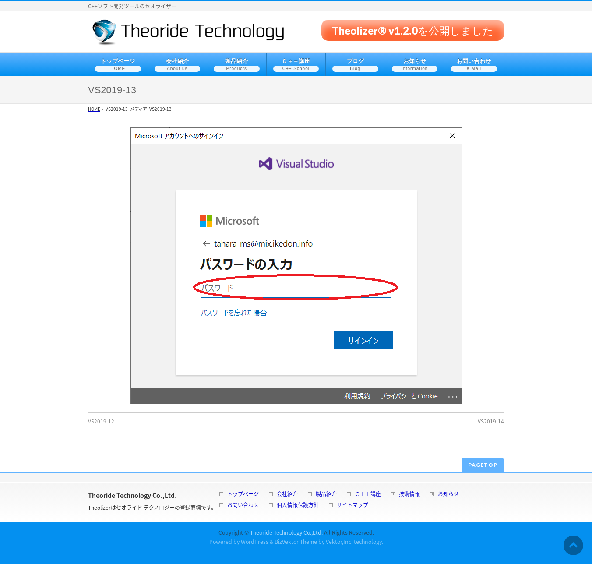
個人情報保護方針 (298, 505)
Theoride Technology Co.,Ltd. (286, 532)
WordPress (254, 542)
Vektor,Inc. (339, 542)
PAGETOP (482, 465)
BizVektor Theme (296, 542)
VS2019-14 (491, 421)
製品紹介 (326, 494)
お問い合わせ (243, 505)
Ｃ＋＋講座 (368, 494)
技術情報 (409, 494)
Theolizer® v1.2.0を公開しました (412, 30)
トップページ (243, 494)
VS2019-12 (101, 421)
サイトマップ (352, 505)
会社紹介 (287, 494)
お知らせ (448, 494)
